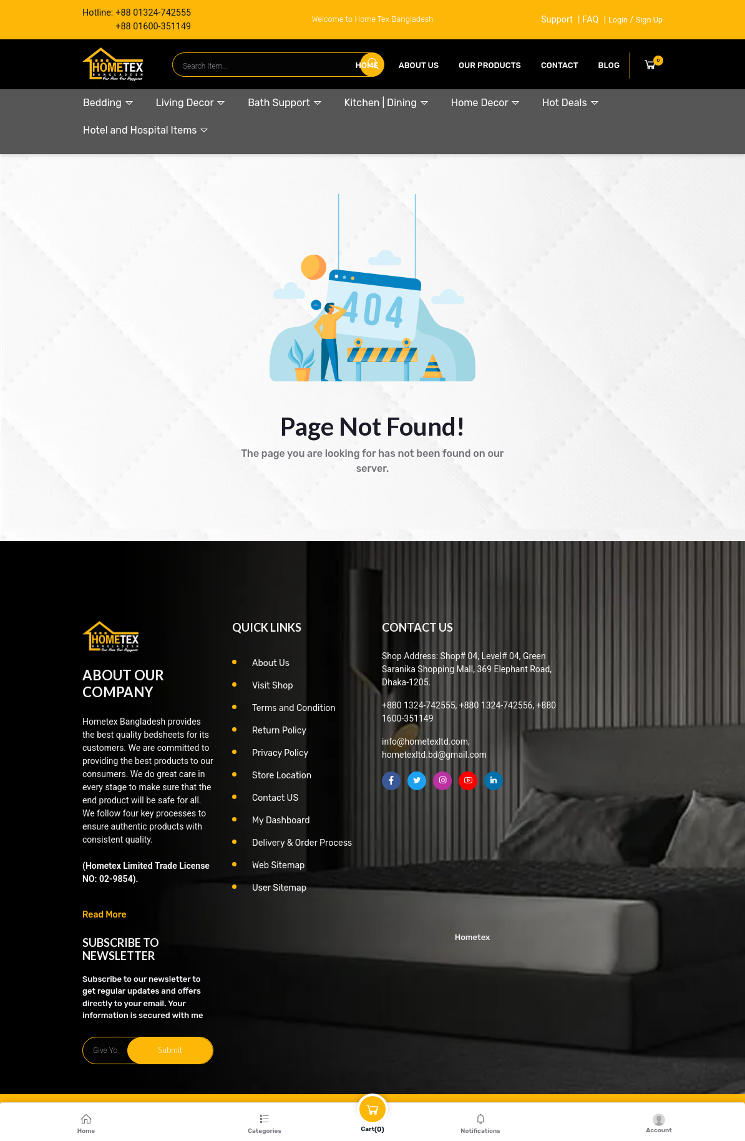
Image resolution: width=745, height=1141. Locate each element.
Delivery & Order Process (302, 843)
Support (557, 19)
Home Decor (485, 103)
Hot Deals (570, 103)
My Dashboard (281, 820)
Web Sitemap (278, 865)
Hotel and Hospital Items (146, 130)
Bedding (108, 103)
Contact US (275, 798)
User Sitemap (279, 888)
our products (490, 65)
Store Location (281, 775)
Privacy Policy (280, 753)
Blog (609, 65)
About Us (419, 65)
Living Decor (191, 103)
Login (618, 19)
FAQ (590, 19)
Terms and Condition (294, 708)
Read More (104, 914)
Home (367, 65)
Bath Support (285, 103)
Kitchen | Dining (386, 103)
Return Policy (279, 730)
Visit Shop (272, 685)
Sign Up (649, 19)
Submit (170, 1050)
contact (559, 65)
